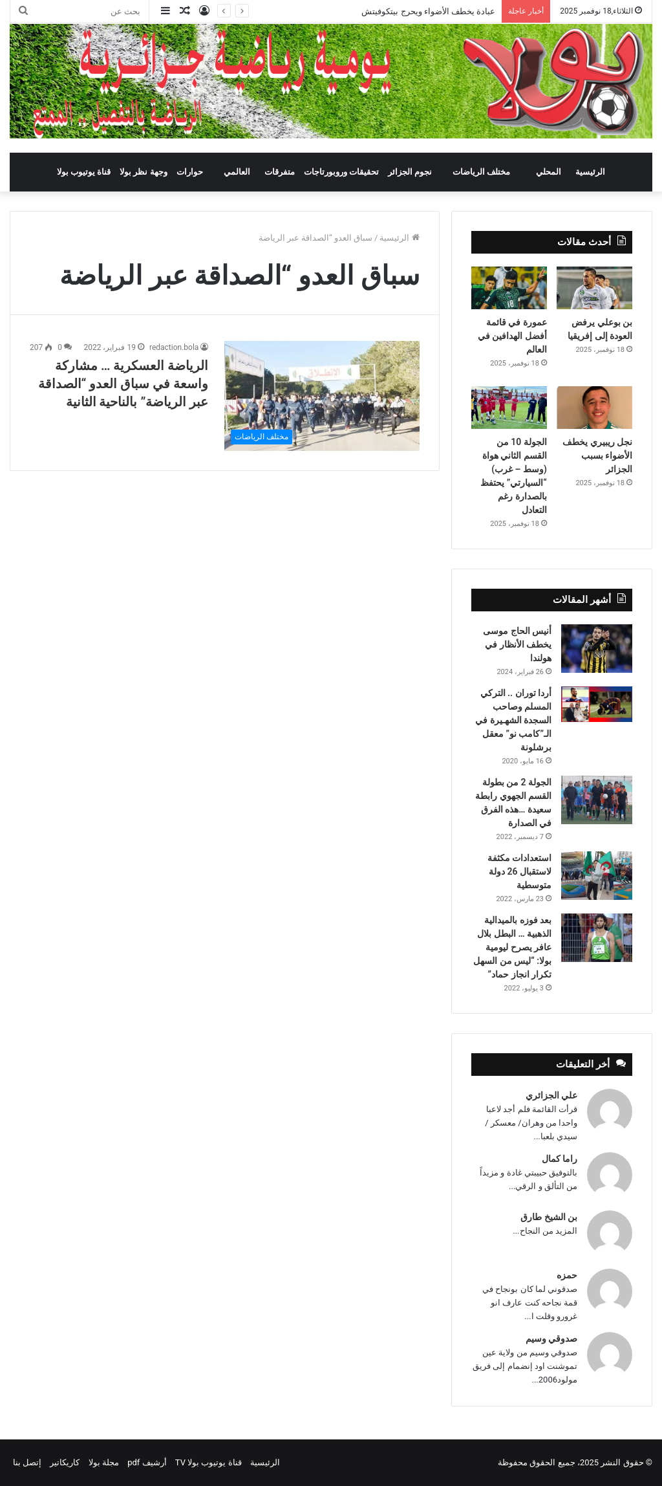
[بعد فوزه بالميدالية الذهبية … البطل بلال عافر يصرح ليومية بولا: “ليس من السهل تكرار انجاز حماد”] (596, 937)
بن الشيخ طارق (548, 1217)
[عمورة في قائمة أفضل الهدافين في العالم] (509, 288)
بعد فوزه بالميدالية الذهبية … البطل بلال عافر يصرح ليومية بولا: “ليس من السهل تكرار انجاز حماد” (512, 947)
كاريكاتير (65, 1462)
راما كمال (559, 1158)
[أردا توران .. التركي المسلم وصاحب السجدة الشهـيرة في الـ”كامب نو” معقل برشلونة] (596, 704)
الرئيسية (590, 172)
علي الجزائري (551, 1095)
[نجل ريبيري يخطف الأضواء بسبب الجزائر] (594, 407)
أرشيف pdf (146, 1462)
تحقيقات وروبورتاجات (341, 172)
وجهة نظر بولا (143, 172)
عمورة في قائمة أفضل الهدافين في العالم (512, 336)
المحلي (548, 172)
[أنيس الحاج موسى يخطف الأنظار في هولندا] (596, 648)
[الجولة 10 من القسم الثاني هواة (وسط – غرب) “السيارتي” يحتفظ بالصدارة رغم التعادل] (509, 407)
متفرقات (279, 172)
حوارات (189, 172)
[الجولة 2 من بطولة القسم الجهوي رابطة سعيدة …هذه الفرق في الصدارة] (596, 800)
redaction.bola (173, 347)
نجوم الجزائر (410, 172)
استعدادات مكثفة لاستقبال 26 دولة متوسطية (519, 871)
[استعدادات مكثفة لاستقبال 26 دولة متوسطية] (596, 875)
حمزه (567, 1275)
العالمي (237, 172)
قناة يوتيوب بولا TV (208, 1462)
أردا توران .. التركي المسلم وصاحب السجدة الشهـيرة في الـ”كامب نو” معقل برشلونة (513, 720)
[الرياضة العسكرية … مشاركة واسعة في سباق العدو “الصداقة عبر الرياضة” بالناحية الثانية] (321, 396)
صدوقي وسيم (551, 1338)
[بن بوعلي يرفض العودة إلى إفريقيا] (594, 288)
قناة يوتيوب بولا (84, 172)
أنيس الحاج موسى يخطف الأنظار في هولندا (517, 644)
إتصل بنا (27, 1462)
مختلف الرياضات (481, 172)
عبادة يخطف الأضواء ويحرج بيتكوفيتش (427, 11)
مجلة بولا (104, 1462)
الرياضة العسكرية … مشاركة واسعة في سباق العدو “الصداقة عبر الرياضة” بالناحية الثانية (123, 384)
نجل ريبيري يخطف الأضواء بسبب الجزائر (597, 455)
